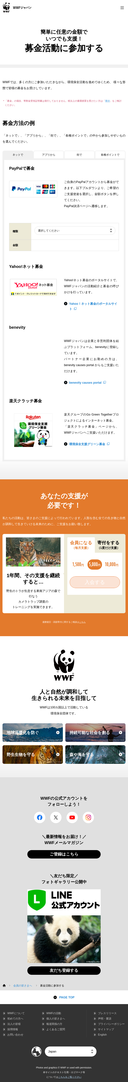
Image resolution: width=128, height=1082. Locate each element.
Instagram (88, 817)
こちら (82, 622)
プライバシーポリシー (111, 1024)
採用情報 (12, 1029)
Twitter (56, 817)
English (102, 1034)
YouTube (72, 817)
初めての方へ (15, 1018)
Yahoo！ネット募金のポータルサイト (93, 306)
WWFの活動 (53, 1013)
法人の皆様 (14, 1024)
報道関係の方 (54, 1024)
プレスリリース (107, 1013)
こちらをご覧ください (70, 1077)
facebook (39, 817)
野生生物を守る (34, 757)
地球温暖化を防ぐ (34, 735)
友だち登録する (64, 970)
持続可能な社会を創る (97, 735)
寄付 (107, 101)
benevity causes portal (85, 382)
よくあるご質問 (55, 1029)
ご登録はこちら (64, 854)
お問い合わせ (15, 1034)
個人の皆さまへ (55, 1018)
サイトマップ (106, 1029)
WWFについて (16, 1013)
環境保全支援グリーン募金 (87, 444)
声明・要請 (104, 1018)
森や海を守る (97, 757)
